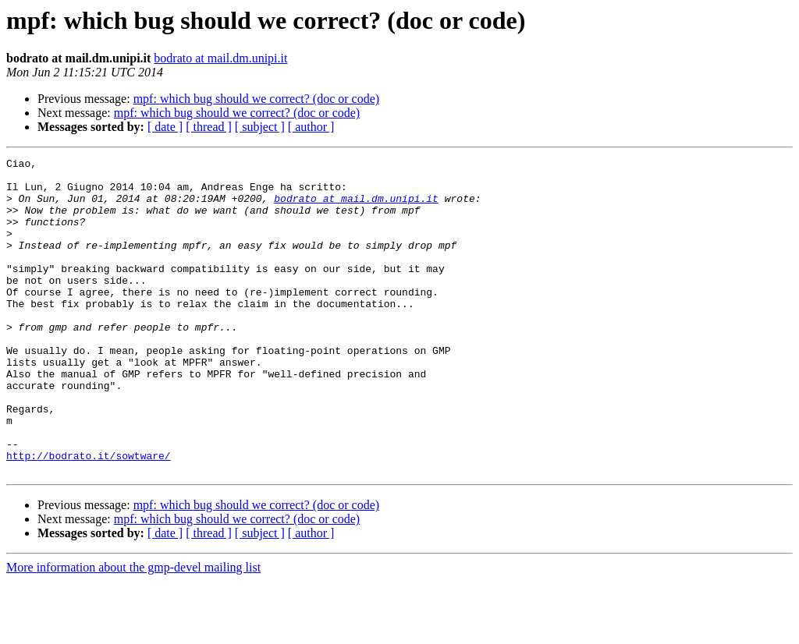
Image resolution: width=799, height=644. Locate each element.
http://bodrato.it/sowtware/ (88, 516)
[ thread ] (209, 126)
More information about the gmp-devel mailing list (133, 630)
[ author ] (311, 126)
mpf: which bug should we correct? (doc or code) (256, 98)
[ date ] (165, 126)
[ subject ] (260, 126)
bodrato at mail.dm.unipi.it (220, 58)
